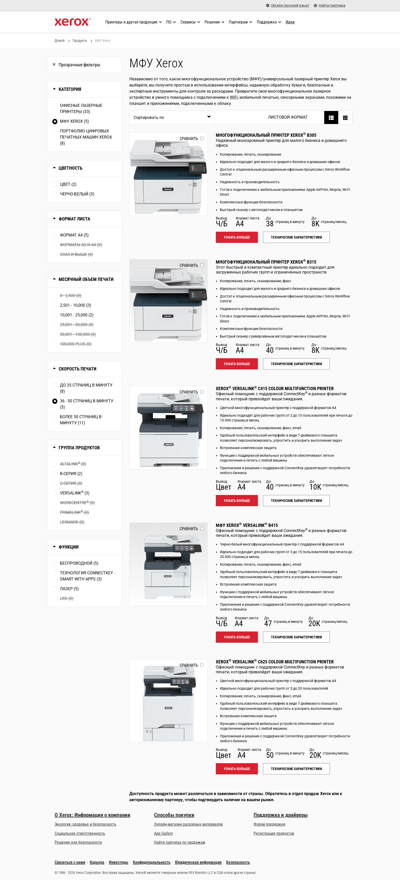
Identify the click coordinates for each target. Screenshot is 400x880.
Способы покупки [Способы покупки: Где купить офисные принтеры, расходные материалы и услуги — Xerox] (174, 815)
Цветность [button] (70, 168)
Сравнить (189, 138)
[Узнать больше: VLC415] (168, 427)
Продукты (79, 41)
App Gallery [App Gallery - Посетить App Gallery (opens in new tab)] (163, 833)
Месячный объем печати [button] (86, 279)
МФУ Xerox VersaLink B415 (247, 525)
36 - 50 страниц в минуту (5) (86, 404)
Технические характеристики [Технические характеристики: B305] (296, 237)
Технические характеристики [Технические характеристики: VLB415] (296, 637)
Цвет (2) (68, 184)
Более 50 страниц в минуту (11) (81, 419)
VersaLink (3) (75, 492)
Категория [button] (70, 89)
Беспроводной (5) (79, 563)
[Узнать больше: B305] (168, 174)
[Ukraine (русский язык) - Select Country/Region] (287, 5)
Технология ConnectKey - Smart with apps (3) (87, 576)
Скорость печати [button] (77, 368)
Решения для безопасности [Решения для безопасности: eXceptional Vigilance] (78, 842)
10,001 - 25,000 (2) (77, 315)
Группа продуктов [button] (79, 447)
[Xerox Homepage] (73, 22)
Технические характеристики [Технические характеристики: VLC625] (296, 769)
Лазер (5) (69, 588)
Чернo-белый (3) (77, 194)
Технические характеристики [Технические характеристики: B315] (296, 364)
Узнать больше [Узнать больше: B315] (237, 364)
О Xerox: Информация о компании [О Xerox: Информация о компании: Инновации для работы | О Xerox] (92, 815)
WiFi (234, 97)
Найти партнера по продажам (179, 842)
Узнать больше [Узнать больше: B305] (237, 237)
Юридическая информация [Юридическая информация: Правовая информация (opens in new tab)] (198, 862)
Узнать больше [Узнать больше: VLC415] (237, 501)
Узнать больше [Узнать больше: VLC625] (237, 769)
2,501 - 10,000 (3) (75, 305)
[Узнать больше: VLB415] (168, 564)
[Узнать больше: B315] (168, 301)
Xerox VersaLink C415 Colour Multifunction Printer (275, 388)
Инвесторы (118, 862)
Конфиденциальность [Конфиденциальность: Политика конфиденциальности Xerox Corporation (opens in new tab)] (151, 862)
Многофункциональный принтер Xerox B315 (266, 262)
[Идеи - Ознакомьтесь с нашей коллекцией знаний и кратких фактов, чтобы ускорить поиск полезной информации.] (290, 22)
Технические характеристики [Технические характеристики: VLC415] (296, 501)
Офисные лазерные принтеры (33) (81, 108)
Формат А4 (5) (74, 235)
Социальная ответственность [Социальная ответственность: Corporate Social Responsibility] (80, 833)
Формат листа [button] (74, 218)
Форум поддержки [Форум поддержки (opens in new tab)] (269, 824)
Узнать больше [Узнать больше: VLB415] (237, 637)
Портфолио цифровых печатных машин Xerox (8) (86, 137)
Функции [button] (69, 547)
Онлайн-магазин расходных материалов (188, 824)
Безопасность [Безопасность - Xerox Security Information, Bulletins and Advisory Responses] (238, 862)
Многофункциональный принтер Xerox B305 (266, 135)
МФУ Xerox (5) (74, 121)
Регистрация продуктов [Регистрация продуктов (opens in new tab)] (274, 833)
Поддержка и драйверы (281, 815)
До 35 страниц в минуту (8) (86, 388)
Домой (60, 41)
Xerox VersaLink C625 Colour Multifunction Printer (275, 661)
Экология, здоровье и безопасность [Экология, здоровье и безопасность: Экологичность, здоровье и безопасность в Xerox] (85, 824)
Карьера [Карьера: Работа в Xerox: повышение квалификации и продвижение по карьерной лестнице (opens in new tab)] (97, 862)
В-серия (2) (71, 473)
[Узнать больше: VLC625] (168, 700)
